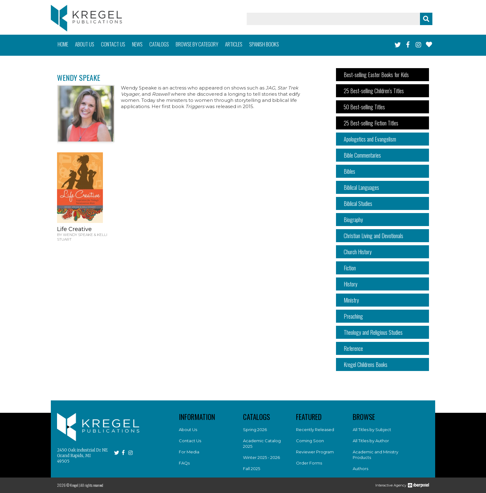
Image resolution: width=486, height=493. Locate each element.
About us (84, 44)
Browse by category (197, 44)
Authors (360, 468)
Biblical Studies (358, 203)
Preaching (353, 316)
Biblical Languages (361, 187)
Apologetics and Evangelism (370, 139)
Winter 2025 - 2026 (261, 457)
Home (63, 44)
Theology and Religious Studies (373, 332)
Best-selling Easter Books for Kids (376, 75)
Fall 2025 (251, 468)
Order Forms (309, 462)
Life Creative (74, 229)
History (350, 284)
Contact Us (190, 440)
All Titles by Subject (372, 429)
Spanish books (264, 44)
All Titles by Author (371, 440)
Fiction (350, 268)
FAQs (184, 462)
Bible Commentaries (362, 155)
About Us (188, 429)
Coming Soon (310, 440)
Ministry (351, 300)
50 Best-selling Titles (364, 107)
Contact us (113, 44)
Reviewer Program (315, 451)
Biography (353, 220)
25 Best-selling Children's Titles (374, 91)
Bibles (349, 171)
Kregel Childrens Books (365, 364)
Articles (233, 44)
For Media (189, 451)
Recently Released (315, 429)
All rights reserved (91, 485)
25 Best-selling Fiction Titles (371, 123)
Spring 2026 (255, 429)
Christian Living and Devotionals (373, 236)
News (137, 44)
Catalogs (159, 44)
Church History (358, 252)
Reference (353, 348)
